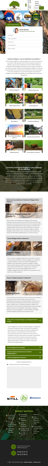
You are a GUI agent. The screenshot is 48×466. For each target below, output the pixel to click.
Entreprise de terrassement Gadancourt (11, 417)
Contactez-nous (36, 462)
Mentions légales (28, 462)
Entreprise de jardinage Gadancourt (11, 430)
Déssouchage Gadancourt (24, 415)
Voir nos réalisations (13, 24)
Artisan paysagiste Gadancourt (23, 424)
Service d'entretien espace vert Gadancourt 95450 (36, 420)
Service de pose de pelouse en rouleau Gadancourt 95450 (37, 430)
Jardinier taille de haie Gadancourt (25, 429)
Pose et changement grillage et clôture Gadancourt (12, 423)
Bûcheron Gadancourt (23, 419)
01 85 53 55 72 (29, 2)
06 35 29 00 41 (29, 7)
